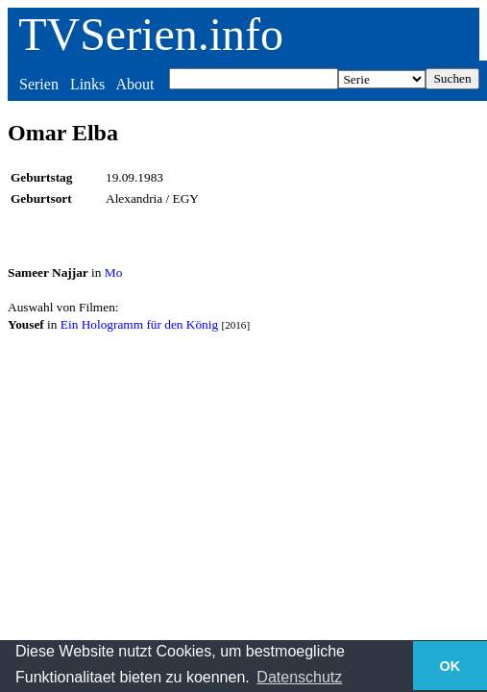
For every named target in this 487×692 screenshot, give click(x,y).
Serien (39, 84)
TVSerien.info (150, 34)
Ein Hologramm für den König (139, 324)
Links (87, 84)
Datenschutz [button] (299, 677)
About (134, 84)
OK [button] (450, 666)
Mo (114, 272)
